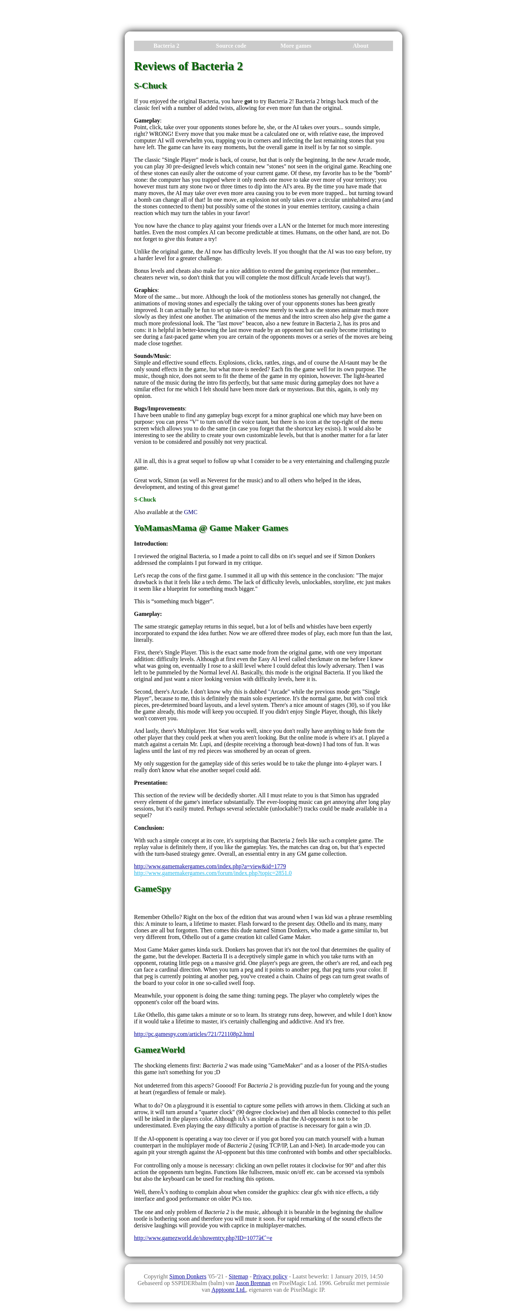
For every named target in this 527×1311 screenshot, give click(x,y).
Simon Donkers (188, 1276)
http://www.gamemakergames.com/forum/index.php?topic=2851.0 (213, 873)
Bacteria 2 (166, 46)
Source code (231, 46)
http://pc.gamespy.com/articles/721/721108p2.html (194, 1034)
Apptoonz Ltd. (228, 1290)
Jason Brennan (253, 1283)
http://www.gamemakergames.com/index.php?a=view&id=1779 (210, 866)
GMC (190, 512)
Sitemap (238, 1276)
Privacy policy (270, 1276)
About (361, 46)
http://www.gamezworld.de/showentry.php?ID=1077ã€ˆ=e (203, 1238)
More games (296, 46)
